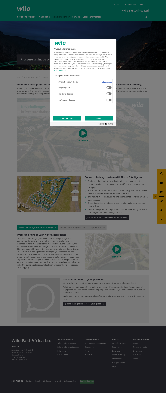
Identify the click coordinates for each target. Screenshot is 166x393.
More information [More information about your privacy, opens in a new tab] (60, 70)
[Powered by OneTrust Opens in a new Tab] (106, 124)
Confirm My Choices (66, 118)
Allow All (99, 118)
